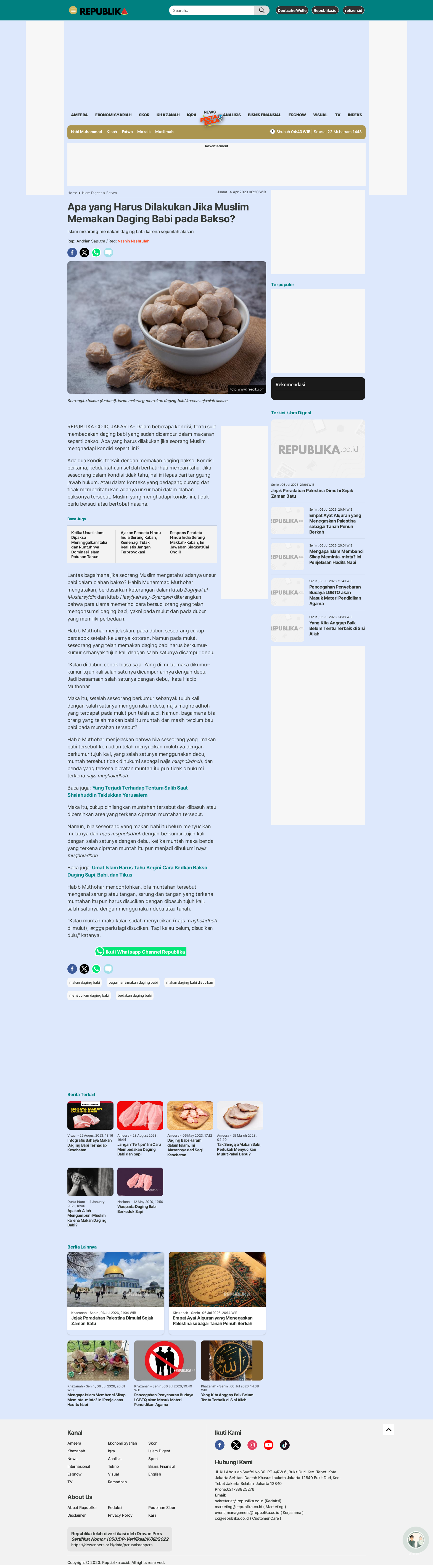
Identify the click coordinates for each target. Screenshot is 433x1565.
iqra (191, 114)
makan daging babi (84, 982)
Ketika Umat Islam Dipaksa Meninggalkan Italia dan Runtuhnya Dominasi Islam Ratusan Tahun (89, 544)
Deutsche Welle (292, 10)
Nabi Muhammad (86, 131)
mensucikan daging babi (89, 995)
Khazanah (76, 1450)
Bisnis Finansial (264, 114)
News (209, 113)
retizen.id (353, 10)
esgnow (297, 114)
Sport (153, 1458)
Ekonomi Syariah (113, 114)
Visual (113, 1474)
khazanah (168, 114)
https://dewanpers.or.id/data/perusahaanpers (112, 1544)
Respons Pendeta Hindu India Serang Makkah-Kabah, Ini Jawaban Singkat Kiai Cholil (189, 542)
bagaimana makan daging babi (133, 982)
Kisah (112, 131)
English (154, 1474)
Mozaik (144, 131)
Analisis (115, 1458)
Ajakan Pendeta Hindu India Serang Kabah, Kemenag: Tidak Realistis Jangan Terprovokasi (141, 542)
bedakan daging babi (135, 995)
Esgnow (74, 1474)
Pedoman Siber (161, 1507)
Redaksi (115, 1507)
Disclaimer (76, 1515)
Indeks (355, 114)
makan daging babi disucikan (189, 982)
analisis (232, 114)
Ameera (74, 1443)
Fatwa (127, 131)
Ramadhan (117, 1481)
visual (320, 114)
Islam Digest (92, 193)
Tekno (113, 1466)
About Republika (82, 1507)
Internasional (78, 1466)
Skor (152, 1443)
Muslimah (164, 131)
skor (144, 114)
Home (72, 193)
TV (338, 114)
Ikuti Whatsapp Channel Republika (141, 951)
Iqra (111, 1450)
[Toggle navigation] (73, 10)
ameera (79, 114)
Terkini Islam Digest (291, 412)
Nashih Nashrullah (133, 241)
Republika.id (325, 10)
